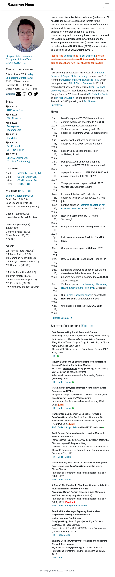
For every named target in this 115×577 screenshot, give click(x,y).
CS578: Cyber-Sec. (27, 176)
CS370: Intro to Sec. (27, 180)
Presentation (64, 535)
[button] (58, 356)
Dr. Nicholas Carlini (98, 94)
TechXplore (13, 126)
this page (69, 55)
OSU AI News (14, 118)
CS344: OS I (23, 184)
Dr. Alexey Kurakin (64, 97)
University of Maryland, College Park (79, 79)
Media (68, 457)
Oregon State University (19, 56)
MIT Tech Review (16, 149)
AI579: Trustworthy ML (29, 173)
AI (24, 62)
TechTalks (12, 138)
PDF (54, 356)
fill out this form (87, 55)
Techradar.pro (14, 130)
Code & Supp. (64, 427)
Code (60, 382)
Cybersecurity (13, 62)
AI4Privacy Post (15, 110)
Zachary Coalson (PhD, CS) (20, 195)
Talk (75, 427)
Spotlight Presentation (76, 505)
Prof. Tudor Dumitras (81, 83)
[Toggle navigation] (107, 5)
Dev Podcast (13, 146)
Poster (68, 382)
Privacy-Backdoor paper (78, 295)
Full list (24, 190)
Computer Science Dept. (19, 59)
